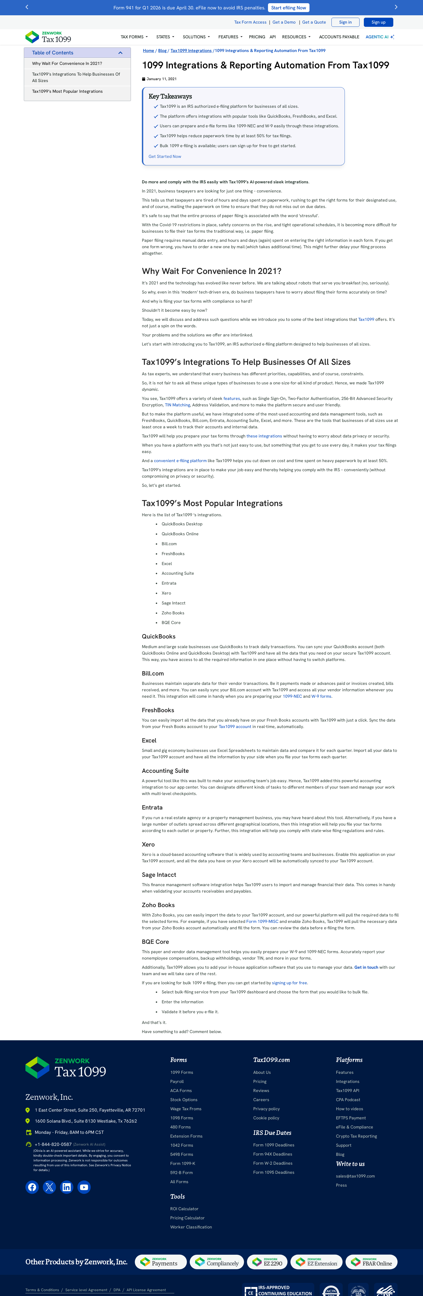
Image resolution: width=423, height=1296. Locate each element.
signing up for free (289, 983)
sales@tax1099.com (355, 1176)
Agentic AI (380, 37)
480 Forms (180, 1127)
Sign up (379, 22)
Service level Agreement (86, 1289)
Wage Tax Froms (186, 1108)
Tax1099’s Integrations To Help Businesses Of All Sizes (76, 77)
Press (341, 1185)
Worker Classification (191, 1227)
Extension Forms (186, 1136)
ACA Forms (181, 1090)
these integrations (264, 436)
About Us (262, 1072)
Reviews (261, 1090)
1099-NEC (292, 696)
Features (345, 1072)
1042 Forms (181, 1145)
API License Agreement (146, 1289)
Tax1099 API (347, 1090)
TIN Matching (177, 405)
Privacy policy (266, 1108)
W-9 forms (321, 696)
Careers (261, 1099)
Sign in (345, 22)
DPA (117, 1289)
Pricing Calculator (187, 1217)
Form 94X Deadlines (272, 1154)
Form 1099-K (182, 1163)
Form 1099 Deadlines (273, 1145)
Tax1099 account (235, 726)
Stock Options (184, 1099)
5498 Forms (181, 1154)
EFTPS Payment (351, 1117)
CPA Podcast (348, 1099)
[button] (134, 37)
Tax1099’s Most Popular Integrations (67, 91)
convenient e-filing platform (180, 460)
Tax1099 (366, 319)
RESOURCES (294, 37)
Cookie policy (266, 1117)
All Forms (179, 1181)
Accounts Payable (339, 37)
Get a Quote (314, 22)
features (232, 398)
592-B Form (181, 1172)
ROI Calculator (184, 1208)
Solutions (194, 37)
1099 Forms (181, 1072)
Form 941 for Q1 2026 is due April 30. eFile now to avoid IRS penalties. (211, 8)
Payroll (177, 1081)
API (273, 37)
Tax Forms (132, 37)
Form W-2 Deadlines (273, 1163)
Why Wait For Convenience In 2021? (67, 63)
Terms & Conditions (42, 1289)
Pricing (259, 1081)
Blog (340, 1154)
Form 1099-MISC (262, 921)
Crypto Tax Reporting (356, 1136)
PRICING (257, 37)
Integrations (348, 1081)
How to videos (349, 1108)
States (163, 37)
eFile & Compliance (354, 1127)
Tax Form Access (250, 22)
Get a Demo (284, 22)
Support (344, 1145)
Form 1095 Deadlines (273, 1172)
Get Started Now (165, 156)
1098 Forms (181, 1117)
